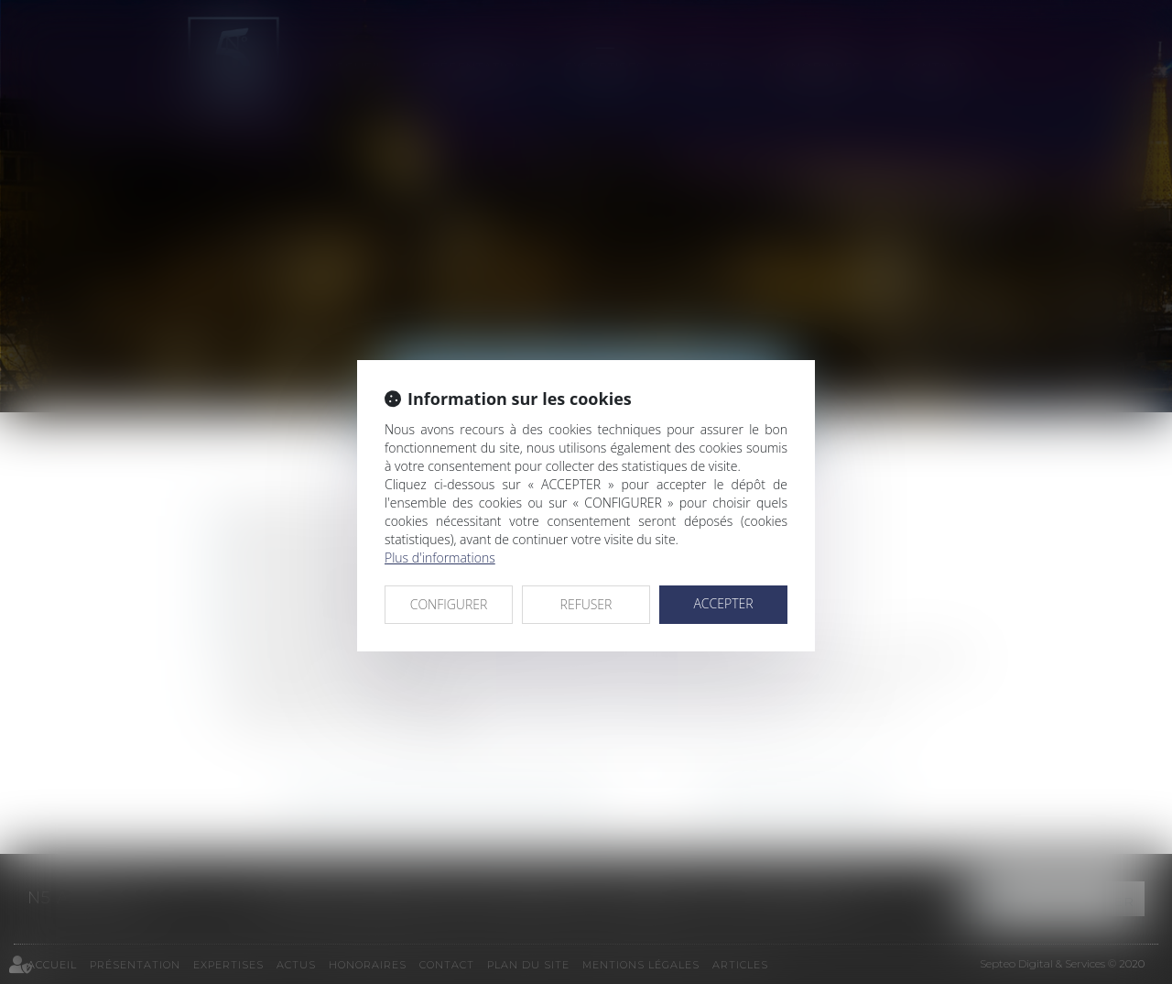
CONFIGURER (449, 604)
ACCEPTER (723, 603)
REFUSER (586, 604)
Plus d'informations (440, 557)
